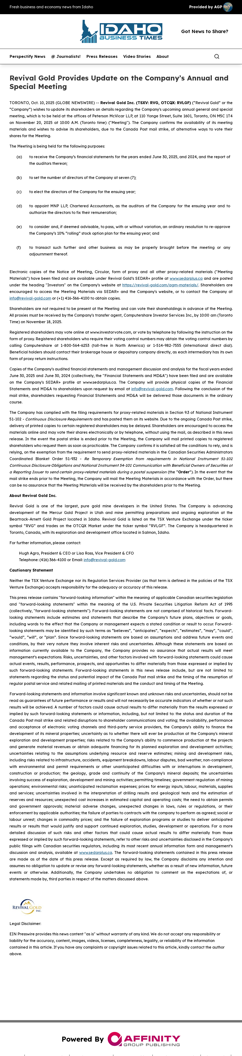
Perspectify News (27, 56)
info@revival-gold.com (30, 298)
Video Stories (137, 56)
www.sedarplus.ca (186, 278)
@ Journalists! (66, 56)
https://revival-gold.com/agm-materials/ (160, 285)
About (162, 56)
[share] (229, 56)
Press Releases (102, 56)
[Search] (216, 56)
